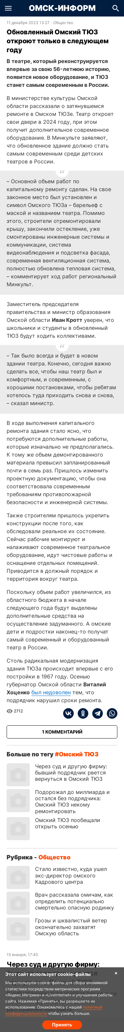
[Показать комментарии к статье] (62, 732)
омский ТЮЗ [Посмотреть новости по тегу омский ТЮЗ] (79, 754)
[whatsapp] (110, 713)
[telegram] (95, 713)
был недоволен (51, 692)
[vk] (68, 713)
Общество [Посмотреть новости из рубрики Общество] (63, 22)
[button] (8, 8)
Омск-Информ (62, 8)
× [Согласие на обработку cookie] (116, 973)
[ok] (81, 713)
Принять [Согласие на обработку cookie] (62, 1024)
